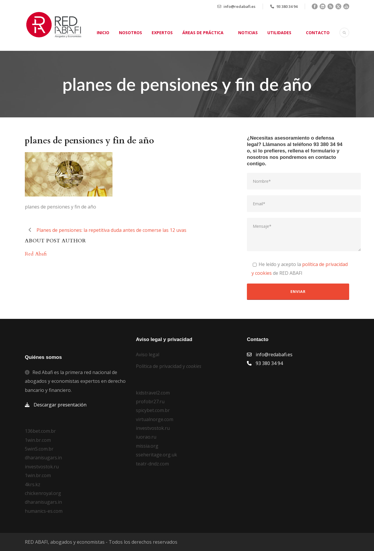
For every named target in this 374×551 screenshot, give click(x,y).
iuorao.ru (146, 437)
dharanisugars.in (43, 457)
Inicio (103, 32)
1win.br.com (38, 440)
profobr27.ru (150, 401)
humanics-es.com (44, 511)
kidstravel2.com (153, 393)
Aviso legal (147, 354)
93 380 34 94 (286, 6)
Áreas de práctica (203, 32)
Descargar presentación (60, 404)
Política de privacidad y (168, 366)
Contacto (318, 32)
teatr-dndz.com (152, 463)
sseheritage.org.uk (156, 454)
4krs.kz (32, 484)
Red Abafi (36, 254)
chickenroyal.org (43, 493)
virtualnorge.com (154, 419)
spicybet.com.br (153, 410)
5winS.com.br (39, 449)
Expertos (162, 32)
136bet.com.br (40, 431)
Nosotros (130, 32)
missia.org (147, 446)
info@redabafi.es (239, 6)
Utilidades (279, 32)
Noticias (248, 32)
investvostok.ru (42, 466)
